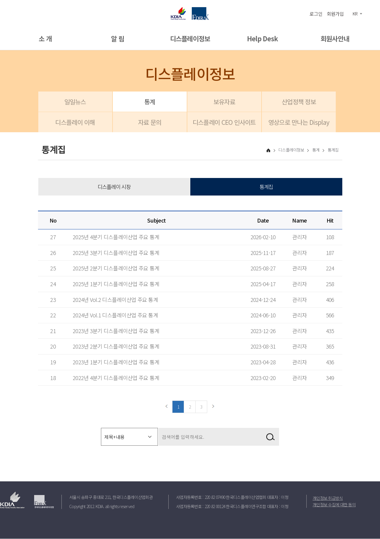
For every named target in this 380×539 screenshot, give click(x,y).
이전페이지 (166, 407)
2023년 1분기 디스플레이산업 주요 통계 (116, 362)
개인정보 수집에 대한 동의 (334, 505)
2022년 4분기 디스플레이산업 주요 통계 (116, 378)
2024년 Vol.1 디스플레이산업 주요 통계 (115, 315)
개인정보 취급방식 (328, 498)
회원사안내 (335, 38)
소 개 (45, 38)
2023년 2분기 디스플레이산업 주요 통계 (116, 346)
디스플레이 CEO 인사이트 (224, 122)
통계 (149, 101)
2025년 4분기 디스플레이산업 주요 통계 (116, 237)
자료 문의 (149, 122)
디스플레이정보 (190, 38)
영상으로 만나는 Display (298, 122)
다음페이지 (213, 407)
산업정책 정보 (299, 101)
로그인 (316, 13)
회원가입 (335, 13)
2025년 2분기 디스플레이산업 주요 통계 (116, 268)
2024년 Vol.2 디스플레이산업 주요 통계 (115, 299)
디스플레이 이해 (75, 122)
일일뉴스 (75, 101)
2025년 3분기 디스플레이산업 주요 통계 (116, 253)
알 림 (117, 38)
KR (355, 14)
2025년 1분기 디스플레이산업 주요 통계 (116, 284)
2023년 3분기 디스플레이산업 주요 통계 (116, 331)
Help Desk (262, 38)
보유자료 (224, 101)
